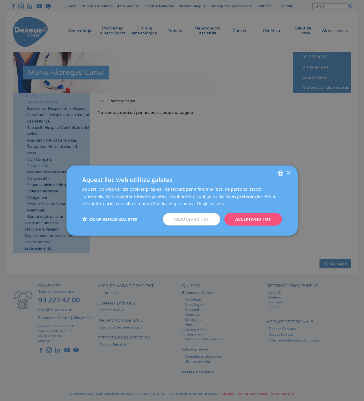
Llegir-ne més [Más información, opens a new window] (210, 203)
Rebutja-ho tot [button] (190, 219)
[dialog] (182, 200)
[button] (109, 219)
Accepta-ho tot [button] (253, 219)
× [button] (288, 173)
